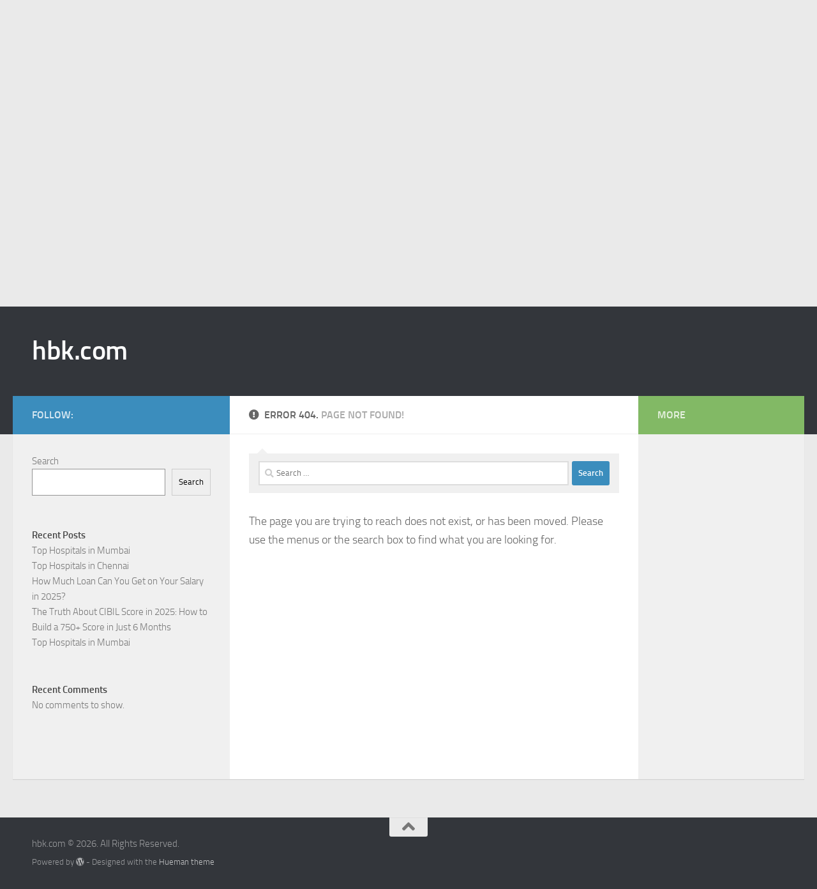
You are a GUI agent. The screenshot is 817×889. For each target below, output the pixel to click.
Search (45, 461)
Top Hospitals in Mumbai (81, 550)
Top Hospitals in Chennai (80, 566)
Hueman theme (186, 862)
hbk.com (80, 351)
